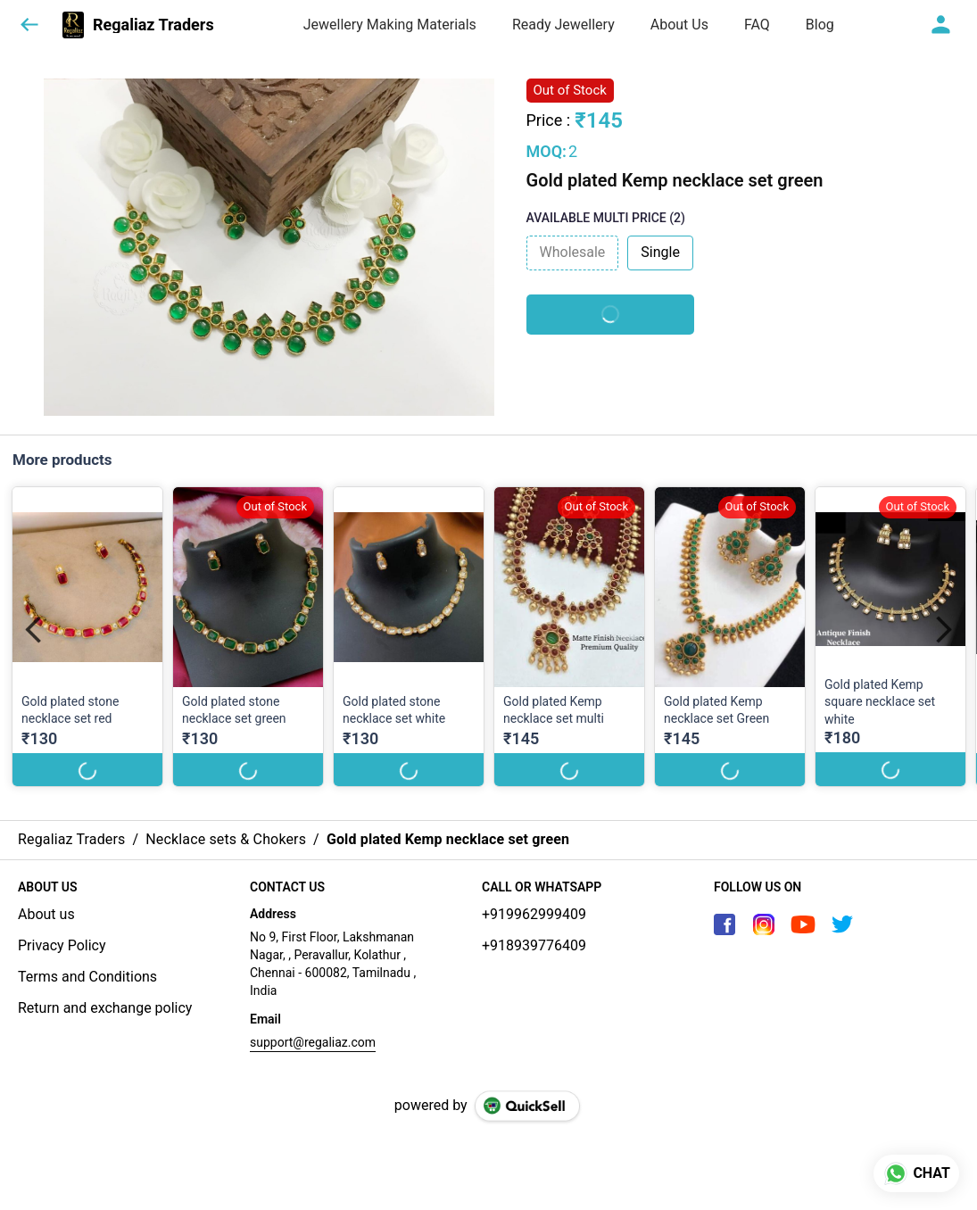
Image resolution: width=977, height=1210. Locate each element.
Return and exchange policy (105, 1007)
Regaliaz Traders (153, 25)
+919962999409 (534, 914)
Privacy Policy (62, 945)
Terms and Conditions (87, 976)
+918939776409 (534, 945)
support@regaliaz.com (313, 1042)
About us (46, 914)
